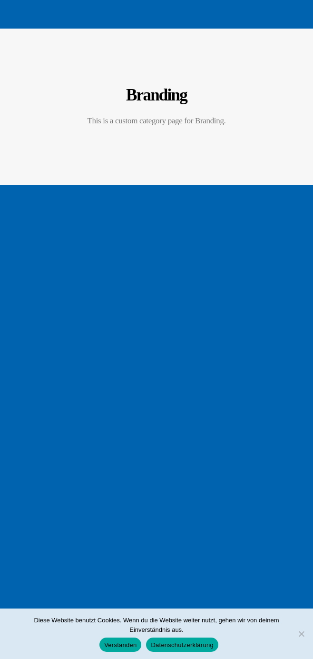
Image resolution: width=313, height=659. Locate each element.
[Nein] (301, 634)
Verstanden (120, 645)
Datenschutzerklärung (182, 645)
